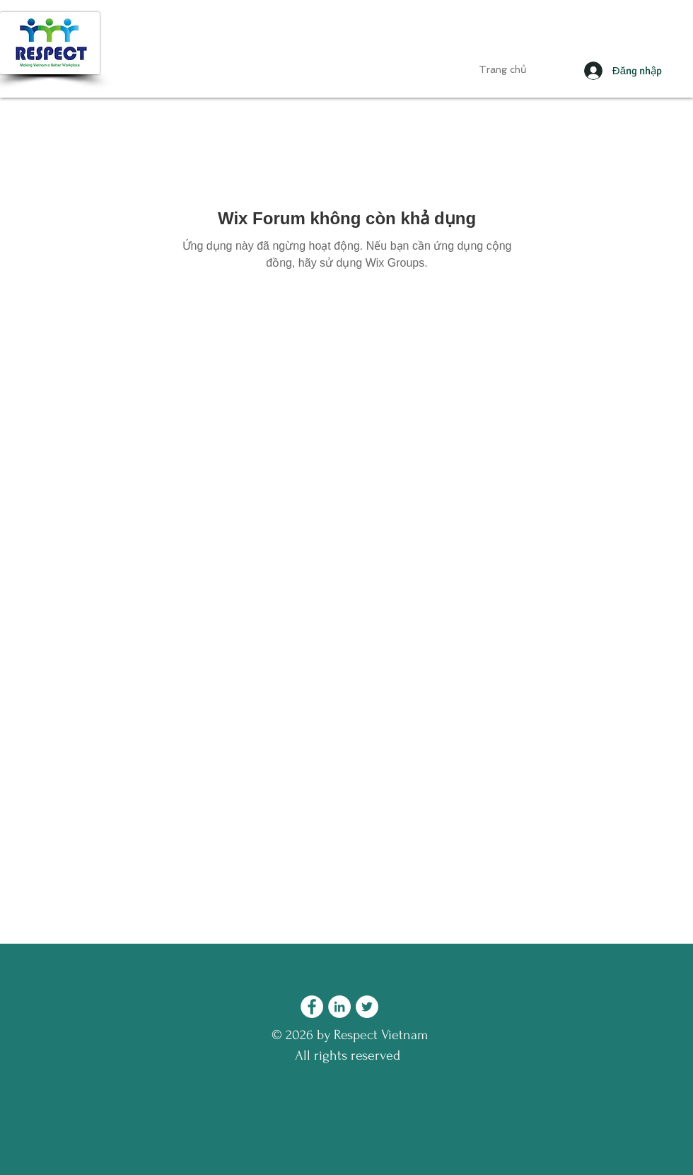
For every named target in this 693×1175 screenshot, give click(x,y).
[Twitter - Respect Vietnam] (367, 1006)
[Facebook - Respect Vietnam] (312, 1006)
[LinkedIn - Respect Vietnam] (339, 1006)
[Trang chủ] (502, 70)
